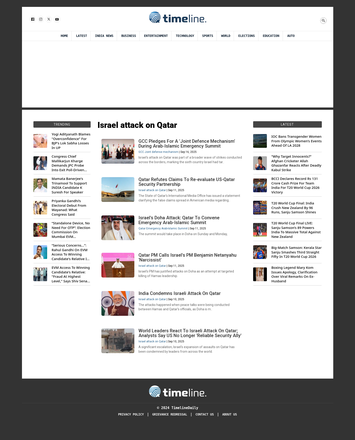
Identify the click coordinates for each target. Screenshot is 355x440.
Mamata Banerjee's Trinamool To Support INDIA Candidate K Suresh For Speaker (69, 185)
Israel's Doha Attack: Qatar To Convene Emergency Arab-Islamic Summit (179, 224)
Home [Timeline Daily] (64, 35)
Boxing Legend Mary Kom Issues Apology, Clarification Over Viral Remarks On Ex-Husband (294, 274)
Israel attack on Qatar (153, 192)
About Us (229, 428)
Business (128, 35)
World (225, 35)
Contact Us (204, 428)
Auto (291, 35)
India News (104, 35)
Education (271, 35)
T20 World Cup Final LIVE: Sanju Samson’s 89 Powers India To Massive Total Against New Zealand (296, 230)
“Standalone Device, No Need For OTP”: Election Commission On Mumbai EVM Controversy (71, 230)
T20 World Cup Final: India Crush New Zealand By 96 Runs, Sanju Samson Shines (293, 207)
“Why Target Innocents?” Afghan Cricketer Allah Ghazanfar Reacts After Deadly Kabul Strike (296, 163)
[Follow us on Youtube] (56, 19)
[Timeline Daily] (177, 405)
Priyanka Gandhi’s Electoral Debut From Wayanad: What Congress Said (69, 208)
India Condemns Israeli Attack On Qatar (180, 300)
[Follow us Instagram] (40, 19)
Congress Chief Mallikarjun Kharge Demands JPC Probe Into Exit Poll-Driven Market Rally (68, 163)
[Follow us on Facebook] (32, 19)
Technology (185, 35)
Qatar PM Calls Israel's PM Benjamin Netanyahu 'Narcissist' (188, 263)
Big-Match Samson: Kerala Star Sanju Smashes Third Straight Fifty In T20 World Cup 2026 (296, 252)
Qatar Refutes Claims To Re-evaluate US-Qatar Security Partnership (187, 184)
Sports (207, 35)
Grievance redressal (169, 428)
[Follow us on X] (48, 19)
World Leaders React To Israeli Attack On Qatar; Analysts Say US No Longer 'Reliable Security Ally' (189, 344)
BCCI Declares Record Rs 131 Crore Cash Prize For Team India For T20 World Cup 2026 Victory (295, 185)
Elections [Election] (246, 35)
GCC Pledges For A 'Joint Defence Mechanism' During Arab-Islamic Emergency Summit (187, 144)
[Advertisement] (177, 75)
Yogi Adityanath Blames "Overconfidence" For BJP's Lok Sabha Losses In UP (71, 141)
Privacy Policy (131, 428)
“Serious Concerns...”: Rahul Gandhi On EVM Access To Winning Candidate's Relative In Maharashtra (70, 252)
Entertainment (156, 35)
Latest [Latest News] (81, 35)
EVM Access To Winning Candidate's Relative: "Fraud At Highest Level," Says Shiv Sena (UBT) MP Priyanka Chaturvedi (71, 274)
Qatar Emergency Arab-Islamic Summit (164, 232)
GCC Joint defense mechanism (159, 152)
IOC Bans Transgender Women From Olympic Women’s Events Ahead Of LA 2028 (296, 141)
